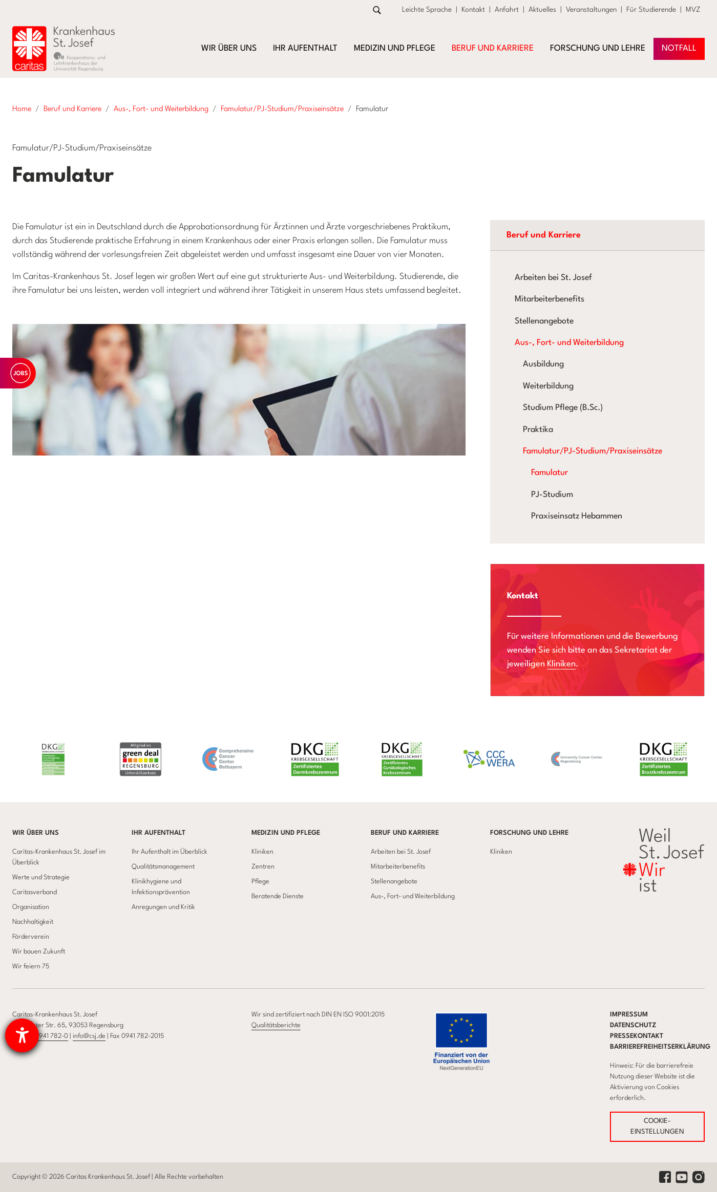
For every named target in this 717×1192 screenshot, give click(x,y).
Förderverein (30, 937)
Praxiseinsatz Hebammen (576, 516)
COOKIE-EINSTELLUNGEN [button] (657, 1127)
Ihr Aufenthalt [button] (305, 49)
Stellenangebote (544, 321)
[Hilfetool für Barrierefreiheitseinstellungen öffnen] (22, 1035)
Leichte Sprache (427, 9)
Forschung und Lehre (529, 833)
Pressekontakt (636, 1036)
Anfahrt (507, 9)
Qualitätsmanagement (163, 866)
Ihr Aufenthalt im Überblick (169, 852)
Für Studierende (651, 9)
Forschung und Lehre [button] (597, 49)
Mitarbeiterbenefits (549, 299)
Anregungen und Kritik (163, 907)
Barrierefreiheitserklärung (660, 1047)
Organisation (30, 907)
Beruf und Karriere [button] (493, 49)
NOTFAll (679, 49)
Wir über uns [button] (229, 49)
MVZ (693, 9)
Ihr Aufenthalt (158, 833)
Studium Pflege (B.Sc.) (563, 408)
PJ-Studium (552, 495)
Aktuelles (542, 9)
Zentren (263, 866)
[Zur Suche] (377, 10)
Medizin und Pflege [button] (394, 49)
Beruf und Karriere (405, 833)
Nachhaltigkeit (32, 922)
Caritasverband (34, 892)
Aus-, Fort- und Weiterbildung (569, 343)
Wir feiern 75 (30, 966)
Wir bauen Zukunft (38, 951)
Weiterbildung (548, 386)
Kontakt (473, 9)
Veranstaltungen (591, 9)
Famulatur (549, 473)
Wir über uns (35, 833)
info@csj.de (89, 1036)
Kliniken (561, 664)
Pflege (260, 881)
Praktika (538, 430)
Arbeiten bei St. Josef (553, 278)
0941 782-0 (51, 1036)
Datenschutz (633, 1025)
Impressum (629, 1014)
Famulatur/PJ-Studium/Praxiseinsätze (592, 451)
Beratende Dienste (277, 896)
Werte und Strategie (41, 877)
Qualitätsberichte (276, 1025)
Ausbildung (543, 364)
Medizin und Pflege (285, 833)
